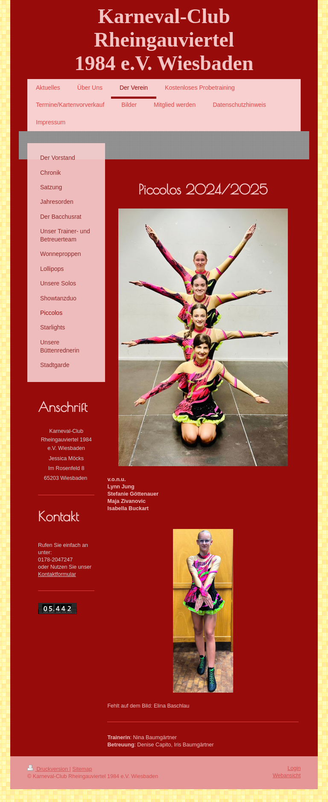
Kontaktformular (57, 574)
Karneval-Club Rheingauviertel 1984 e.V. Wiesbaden (164, 39)
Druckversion (48, 769)
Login (294, 768)
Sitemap (82, 769)
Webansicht (286, 775)
